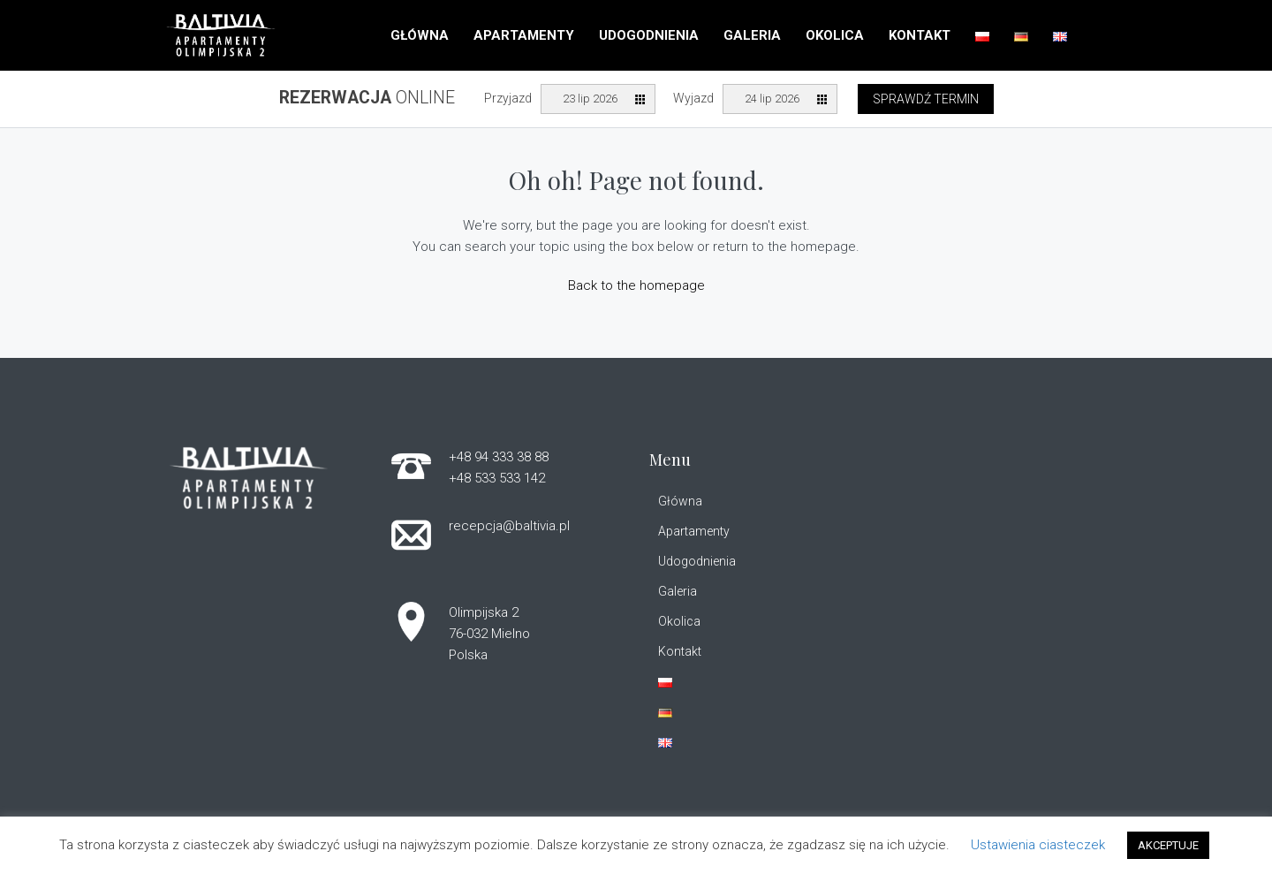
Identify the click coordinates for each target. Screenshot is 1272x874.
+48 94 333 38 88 (499, 457)
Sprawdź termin (926, 99)
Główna (419, 35)
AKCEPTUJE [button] (1168, 845)
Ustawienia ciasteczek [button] (1038, 845)
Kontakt (919, 35)
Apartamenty (523, 35)
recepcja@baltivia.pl (509, 526)
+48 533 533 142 (497, 478)
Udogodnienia (649, 35)
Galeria (752, 35)
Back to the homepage (636, 285)
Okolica (835, 35)
